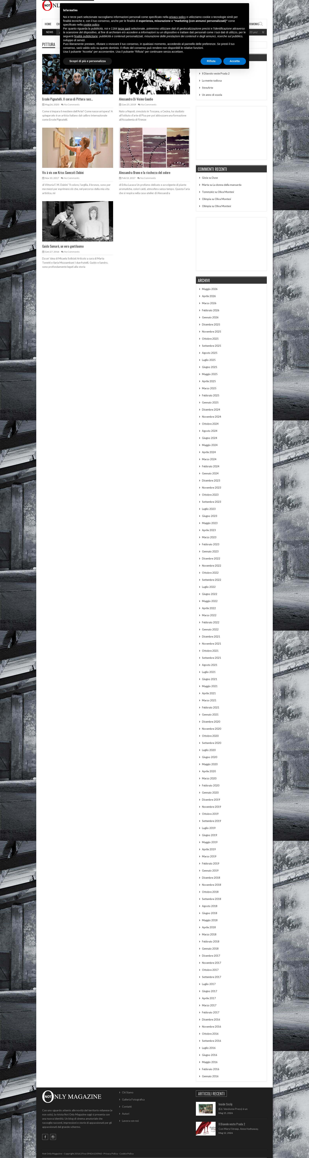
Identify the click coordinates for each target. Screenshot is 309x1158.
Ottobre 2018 (210, 891)
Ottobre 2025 (210, 338)
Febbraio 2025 (210, 395)
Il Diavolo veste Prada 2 (216, 73)
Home (48, 24)
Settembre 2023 (211, 501)
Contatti (127, 1106)
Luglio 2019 (209, 828)
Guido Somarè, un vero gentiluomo (63, 246)
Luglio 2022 (209, 586)
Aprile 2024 (209, 452)
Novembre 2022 (211, 565)
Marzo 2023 (209, 537)
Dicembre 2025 (211, 324)
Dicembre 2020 (211, 721)
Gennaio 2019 (210, 870)
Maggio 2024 (210, 445)
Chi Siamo (127, 1092)
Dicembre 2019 (211, 799)
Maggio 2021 (210, 686)
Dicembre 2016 (211, 1019)
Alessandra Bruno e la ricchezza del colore (144, 172)
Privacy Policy (110, 1153)
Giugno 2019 (209, 835)
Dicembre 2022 (211, 558)
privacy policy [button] (177, 17)
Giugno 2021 (209, 679)
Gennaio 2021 (210, 714)
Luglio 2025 (209, 360)
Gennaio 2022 (210, 629)
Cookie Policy (126, 1153)
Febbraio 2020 (210, 785)
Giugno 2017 (209, 991)
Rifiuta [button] (211, 61)
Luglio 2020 (209, 750)
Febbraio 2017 (210, 1012)
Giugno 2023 (209, 516)
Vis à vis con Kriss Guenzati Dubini (63, 172)
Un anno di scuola (212, 94)
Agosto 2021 (209, 664)
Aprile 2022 (209, 608)
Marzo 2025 (209, 388)
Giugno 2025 (209, 367)
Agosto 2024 (209, 430)
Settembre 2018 (211, 899)
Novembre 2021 (211, 643)
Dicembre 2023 (211, 480)
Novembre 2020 (211, 728)
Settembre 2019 (211, 820)
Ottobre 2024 (210, 423)
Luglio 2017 (209, 984)
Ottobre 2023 (210, 494)
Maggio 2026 (210, 289)
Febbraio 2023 (210, 544)
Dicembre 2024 (211, 409)
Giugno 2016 (209, 1055)
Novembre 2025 (211, 331)
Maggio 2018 (210, 920)
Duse (215, 177)
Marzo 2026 (209, 303)
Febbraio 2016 (210, 1069)
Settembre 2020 (211, 742)
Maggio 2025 (210, 374)
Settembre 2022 (211, 579)
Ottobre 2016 (210, 1033)
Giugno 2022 (209, 594)
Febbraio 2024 (210, 466)
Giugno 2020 (209, 757)
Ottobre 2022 (210, 572)
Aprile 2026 (209, 296)
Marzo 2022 (209, 615)
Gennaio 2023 (210, 551)
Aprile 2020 (209, 771)
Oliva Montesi (226, 191)
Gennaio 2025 (210, 402)
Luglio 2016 (209, 1047)
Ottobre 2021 (210, 650)
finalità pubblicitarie (86, 36)
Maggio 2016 (210, 1062)
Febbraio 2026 (210, 310)
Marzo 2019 (209, 856)
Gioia (205, 177)
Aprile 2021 (209, 693)
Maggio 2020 (210, 764)
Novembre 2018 (211, 884)
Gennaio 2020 (210, 792)
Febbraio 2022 (210, 622)
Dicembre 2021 (211, 636)
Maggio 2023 (210, 523)
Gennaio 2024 (210, 473)
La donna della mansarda (227, 184)
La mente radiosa (212, 80)
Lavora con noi (130, 1120)
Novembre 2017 (211, 962)
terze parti (124, 28)
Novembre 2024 (211, 416)
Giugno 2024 (209, 438)
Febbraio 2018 (210, 941)
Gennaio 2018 (210, 948)
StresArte (207, 87)
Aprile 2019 (209, 849)
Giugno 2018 (209, 913)
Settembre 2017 (211, 977)
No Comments (72, 104)
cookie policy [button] (91, 24)
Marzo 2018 (209, 934)
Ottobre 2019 (210, 813)
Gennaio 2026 (210, 317)
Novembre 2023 (211, 487)
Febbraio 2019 (210, 863)
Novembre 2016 (211, 1026)
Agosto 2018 (209, 906)
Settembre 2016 (211, 1040)
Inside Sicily (225, 1104)
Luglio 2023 (209, 508)
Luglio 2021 (209, 672)
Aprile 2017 (209, 998)
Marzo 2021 (209, 700)
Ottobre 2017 (210, 969)
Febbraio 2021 (210, 707)
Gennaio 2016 (210, 1076)
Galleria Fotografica (133, 1099)
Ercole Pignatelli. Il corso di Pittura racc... (67, 99)
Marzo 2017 (209, 1005)
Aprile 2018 (209, 927)
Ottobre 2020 (210, 735)
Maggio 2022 (210, 601)
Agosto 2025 (209, 352)
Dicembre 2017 (211, 955)
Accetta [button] (235, 61)
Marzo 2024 (209, 459)
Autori (125, 1113)
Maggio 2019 (210, 842)
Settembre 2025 (211, 345)
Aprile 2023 (209, 530)
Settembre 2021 (211, 657)
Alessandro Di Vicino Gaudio (136, 99)
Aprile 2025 (209, 381)
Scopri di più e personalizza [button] (87, 61)
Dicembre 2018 (211, 877)
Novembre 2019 (211, 806)
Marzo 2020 (209, 778)
